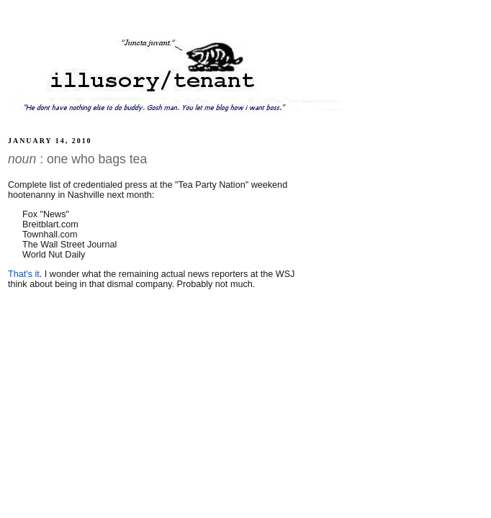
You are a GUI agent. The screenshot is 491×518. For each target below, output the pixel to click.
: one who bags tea (77, 159)
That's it (24, 274)
